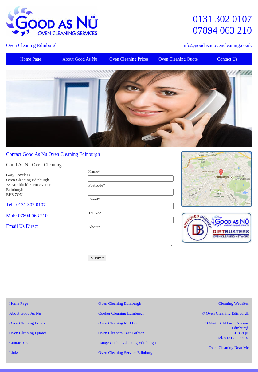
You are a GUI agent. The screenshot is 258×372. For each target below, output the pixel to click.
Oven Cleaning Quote (178, 59)
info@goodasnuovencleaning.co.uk (217, 45)
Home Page (30, 59)
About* (94, 226)
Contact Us (227, 59)
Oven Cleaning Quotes (27, 335)
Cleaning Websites (233, 306)
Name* (94, 171)
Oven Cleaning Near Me (229, 350)
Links (13, 355)
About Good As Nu (79, 59)
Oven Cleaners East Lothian (121, 335)
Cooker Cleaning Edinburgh (121, 316)
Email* (94, 199)
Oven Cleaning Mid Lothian (121, 325)
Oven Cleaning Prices (129, 59)
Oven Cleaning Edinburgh (119, 306)
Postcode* (96, 185)
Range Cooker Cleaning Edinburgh (127, 345)
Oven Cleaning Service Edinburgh (126, 355)
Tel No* (94, 213)
